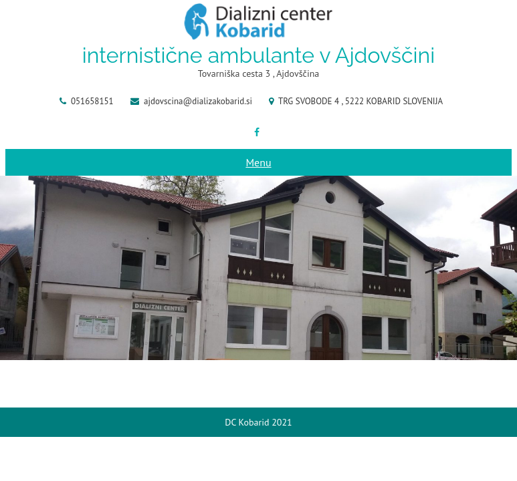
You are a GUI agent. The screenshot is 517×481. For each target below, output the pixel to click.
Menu (258, 162)
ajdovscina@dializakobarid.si (198, 101)
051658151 (92, 101)
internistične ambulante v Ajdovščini (258, 55)
